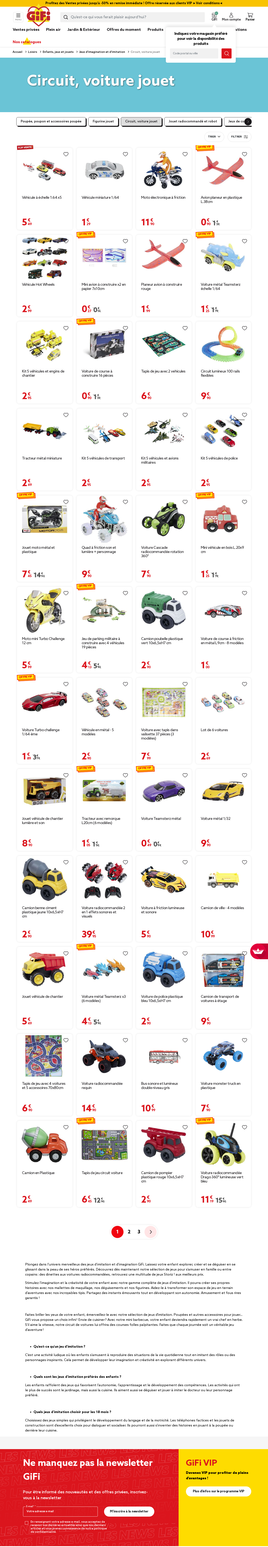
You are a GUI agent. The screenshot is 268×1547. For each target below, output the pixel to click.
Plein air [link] (53, 29)
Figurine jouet (103, 121)
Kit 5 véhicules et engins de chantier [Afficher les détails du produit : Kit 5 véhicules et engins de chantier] (43, 373)
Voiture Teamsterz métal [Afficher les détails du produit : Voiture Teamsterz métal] (161, 819)
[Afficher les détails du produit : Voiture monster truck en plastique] (223, 1056)
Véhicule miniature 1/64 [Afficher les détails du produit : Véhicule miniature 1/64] (100, 198)
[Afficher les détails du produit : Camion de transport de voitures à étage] (223, 969)
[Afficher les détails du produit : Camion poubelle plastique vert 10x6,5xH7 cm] (164, 610)
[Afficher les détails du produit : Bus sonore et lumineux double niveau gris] (164, 1056)
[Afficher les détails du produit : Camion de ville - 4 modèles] (223, 879)
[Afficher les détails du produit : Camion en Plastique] (44, 1144)
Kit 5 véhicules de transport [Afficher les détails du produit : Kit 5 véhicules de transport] (103, 458)
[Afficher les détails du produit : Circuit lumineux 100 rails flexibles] (223, 344)
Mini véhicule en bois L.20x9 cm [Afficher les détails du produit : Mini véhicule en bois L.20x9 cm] (222, 550)
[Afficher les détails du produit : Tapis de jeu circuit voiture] (104, 1144)
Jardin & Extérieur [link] (83, 29)
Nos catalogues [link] (27, 42)
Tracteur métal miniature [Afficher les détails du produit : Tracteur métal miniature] (42, 458)
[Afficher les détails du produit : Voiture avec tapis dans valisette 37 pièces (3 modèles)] (164, 701)
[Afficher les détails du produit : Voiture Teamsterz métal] (164, 791)
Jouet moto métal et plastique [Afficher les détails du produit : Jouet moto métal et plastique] (38, 550)
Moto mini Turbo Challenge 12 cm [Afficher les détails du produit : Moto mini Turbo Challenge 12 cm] (43, 641)
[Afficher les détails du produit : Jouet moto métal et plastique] (44, 519)
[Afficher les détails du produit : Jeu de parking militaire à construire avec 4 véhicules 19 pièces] (104, 610)
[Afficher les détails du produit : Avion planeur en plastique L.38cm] (223, 170)
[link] (155, 36)
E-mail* (30, 1506)
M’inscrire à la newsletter (129, 1511)
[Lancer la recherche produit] (66, 17)
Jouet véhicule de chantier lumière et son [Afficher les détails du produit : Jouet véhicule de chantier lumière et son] (42, 821)
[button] (214, 17)
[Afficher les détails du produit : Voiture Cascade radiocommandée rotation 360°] (164, 519)
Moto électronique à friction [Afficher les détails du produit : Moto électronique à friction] (163, 198)
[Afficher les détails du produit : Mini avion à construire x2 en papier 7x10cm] (104, 257)
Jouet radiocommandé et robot (193, 121)
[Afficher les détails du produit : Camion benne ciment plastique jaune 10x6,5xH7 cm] (44, 879)
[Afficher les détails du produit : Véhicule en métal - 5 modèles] (104, 701)
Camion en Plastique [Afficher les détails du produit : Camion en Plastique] (38, 1173)
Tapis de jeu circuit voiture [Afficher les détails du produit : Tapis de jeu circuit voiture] (102, 1173)
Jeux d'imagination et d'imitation (102, 52)
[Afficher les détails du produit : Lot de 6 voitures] (223, 701)
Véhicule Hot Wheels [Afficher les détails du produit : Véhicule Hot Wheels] (38, 285)
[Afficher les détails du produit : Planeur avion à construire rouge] (164, 257)
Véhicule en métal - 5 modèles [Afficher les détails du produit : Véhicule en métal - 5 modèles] (98, 732)
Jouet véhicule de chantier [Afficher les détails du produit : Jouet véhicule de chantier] (42, 997)
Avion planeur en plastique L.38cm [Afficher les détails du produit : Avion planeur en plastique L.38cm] (221, 200)
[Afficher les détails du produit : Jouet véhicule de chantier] (44, 969)
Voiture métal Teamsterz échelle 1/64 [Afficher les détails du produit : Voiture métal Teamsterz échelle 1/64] (221, 287)
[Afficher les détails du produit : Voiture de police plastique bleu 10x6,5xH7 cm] (164, 969)
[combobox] (132, 17)
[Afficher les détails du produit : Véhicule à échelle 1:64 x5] (44, 170)
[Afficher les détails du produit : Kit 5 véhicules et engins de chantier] (44, 344)
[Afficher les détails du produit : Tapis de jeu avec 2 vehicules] (164, 344)
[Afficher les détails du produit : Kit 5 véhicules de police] (223, 431)
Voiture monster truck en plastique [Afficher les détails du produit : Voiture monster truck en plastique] (221, 1086)
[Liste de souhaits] (66, 154)
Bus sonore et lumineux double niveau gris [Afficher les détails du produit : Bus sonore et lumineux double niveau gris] (159, 1086)
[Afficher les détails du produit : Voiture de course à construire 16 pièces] (104, 344)
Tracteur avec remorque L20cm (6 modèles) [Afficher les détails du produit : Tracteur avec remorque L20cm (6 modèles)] (101, 821)
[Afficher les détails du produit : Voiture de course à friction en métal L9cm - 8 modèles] (223, 610)
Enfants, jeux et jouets (57, 52)
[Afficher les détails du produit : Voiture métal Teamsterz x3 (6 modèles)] (104, 969)
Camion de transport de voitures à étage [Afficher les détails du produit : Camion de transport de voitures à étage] (220, 999)
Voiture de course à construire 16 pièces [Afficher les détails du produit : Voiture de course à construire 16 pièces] (97, 373)
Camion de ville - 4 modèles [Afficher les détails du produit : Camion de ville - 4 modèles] (222, 908)
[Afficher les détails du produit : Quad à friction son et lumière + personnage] (104, 519)
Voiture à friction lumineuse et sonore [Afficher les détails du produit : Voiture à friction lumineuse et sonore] (162, 910)
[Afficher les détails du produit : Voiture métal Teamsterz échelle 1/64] (223, 257)
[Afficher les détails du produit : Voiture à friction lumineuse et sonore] (164, 879)
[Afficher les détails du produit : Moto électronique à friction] (164, 170)
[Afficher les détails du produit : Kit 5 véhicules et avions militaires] (164, 431)
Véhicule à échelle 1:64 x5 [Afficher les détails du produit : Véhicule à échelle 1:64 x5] (42, 198)
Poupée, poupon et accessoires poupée (51, 121)
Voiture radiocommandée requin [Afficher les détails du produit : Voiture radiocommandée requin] (102, 1086)
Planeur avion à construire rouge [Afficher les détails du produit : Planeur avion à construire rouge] (161, 287)
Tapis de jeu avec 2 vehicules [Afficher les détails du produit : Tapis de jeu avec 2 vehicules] (163, 371)
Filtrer (239, 137)
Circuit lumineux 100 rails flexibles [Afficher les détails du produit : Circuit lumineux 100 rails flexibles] (220, 373)
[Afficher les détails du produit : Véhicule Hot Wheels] (44, 257)
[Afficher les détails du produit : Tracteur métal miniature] (44, 431)
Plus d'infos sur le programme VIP (218, 1491)
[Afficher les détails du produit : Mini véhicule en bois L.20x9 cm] (223, 519)
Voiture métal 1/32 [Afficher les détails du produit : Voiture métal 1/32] (215, 819)
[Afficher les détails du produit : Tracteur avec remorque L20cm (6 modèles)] (104, 791)
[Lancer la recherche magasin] (227, 53)
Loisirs (32, 52)
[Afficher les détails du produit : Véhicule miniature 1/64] (104, 170)
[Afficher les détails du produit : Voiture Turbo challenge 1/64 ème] (44, 701)
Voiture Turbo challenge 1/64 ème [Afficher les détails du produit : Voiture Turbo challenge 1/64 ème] (40, 732)
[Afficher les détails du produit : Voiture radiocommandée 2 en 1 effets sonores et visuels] (104, 879)
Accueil (17, 52)
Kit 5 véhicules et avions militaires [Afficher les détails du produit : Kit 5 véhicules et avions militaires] (160, 460)
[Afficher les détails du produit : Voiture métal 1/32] (223, 791)
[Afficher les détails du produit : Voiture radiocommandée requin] (104, 1056)
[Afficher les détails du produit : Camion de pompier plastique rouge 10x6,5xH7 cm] (164, 1144)
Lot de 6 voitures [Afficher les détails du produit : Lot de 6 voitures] (214, 730)
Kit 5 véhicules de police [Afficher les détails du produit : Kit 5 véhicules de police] (219, 458)
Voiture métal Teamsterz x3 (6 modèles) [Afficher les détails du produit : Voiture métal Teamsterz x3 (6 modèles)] (104, 999)
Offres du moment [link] (124, 29)
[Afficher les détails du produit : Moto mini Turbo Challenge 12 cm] (44, 610)
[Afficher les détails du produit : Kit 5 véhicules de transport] (104, 431)
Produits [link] (155, 29)
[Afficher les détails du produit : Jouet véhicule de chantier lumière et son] (44, 791)
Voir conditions (208, 3)
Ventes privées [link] (26, 29)
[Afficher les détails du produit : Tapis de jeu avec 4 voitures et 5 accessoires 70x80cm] (44, 1056)
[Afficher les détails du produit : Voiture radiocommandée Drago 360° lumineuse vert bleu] (223, 1144)
